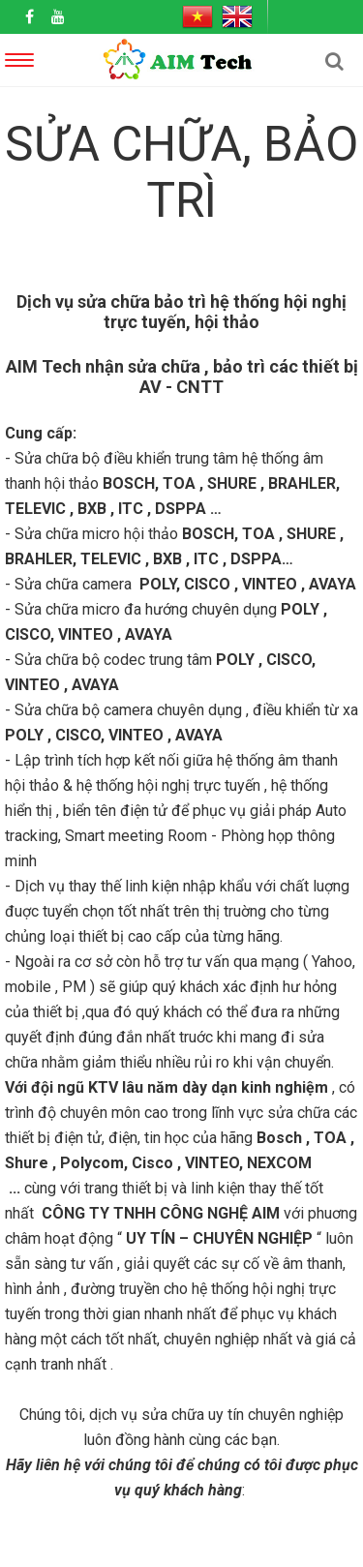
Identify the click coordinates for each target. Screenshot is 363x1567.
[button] (334, 61)
